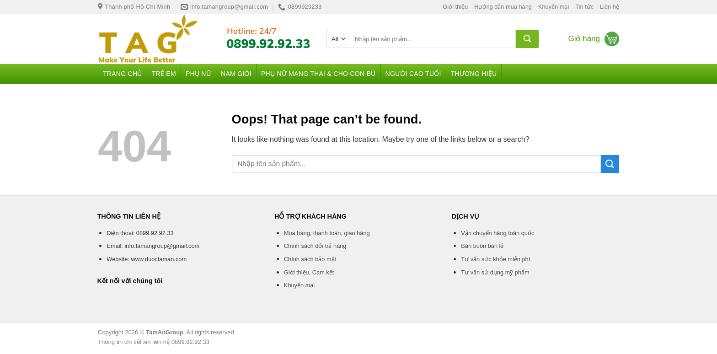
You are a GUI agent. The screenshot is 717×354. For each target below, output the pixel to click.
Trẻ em (164, 73)
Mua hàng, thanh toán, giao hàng (327, 233)
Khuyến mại (553, 6)
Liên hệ (609, 6)
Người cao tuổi (413, 73)
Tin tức (584, 6)
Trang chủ (122, 73)
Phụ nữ (198, 73)
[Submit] (527, 39)
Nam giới (236, 73)
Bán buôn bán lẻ (482, 245)
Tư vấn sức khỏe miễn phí (495, 259)
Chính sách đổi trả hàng (315, 245)
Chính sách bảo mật (310, 259)
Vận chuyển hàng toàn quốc (497, 233)
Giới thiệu (455, 6)
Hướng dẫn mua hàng (503, 6)
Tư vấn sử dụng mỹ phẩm (495, 272)
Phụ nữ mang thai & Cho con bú (318, 73)
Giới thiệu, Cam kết (309, 272)
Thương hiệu (474, 73)
